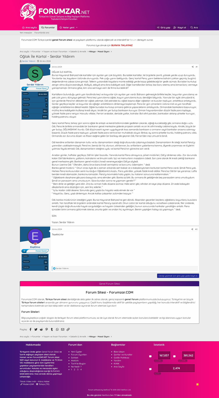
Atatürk (75, 360)
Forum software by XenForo (109, 390)
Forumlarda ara (42, 32)
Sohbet (74, 357)
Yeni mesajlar (26, 32)
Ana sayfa (31, 27)
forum (133, 39)
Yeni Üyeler (76, 351)
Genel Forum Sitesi (50, 351)
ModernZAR (27, 384)
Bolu (45, 111)
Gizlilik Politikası (121, 357)
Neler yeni (68, 27)
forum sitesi (73, 317)
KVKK (116, 363)
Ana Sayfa (119, 366)
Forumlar (50, 27)
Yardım (117, 360)
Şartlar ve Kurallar (123, 354)
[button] (77, 27)
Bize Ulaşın (119, 351)
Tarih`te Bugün (78, 363)
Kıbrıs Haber (44, 381)
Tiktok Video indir (28, 381)
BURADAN (55, 371)
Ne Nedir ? (76, 366)
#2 (196, 229)
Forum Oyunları (79, 354)
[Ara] (194, 27)
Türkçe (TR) (42, 384)
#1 (197, 67)
